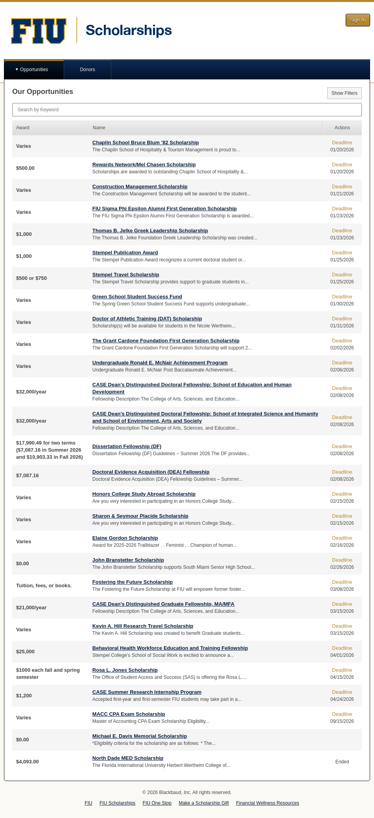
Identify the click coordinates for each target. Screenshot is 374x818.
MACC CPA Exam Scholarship (128, 714)
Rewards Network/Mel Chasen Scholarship (144, 164)
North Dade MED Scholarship (128, 758)
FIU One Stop (157, 803)
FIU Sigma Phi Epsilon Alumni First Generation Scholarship (164, 208)
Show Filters (344, 93)
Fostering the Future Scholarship (132, 582)
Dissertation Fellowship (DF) (127, 446)
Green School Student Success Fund (137, 297)
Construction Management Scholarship (140, 186)
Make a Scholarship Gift (203, 803)
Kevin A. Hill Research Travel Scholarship (142, 626)
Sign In (358, 20)
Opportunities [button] (34, 69)
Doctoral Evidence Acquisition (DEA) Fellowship (151, 472)
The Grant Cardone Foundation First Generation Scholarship (166, 341)
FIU (88, 803)
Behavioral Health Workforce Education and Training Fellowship (170, 648)
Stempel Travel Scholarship (125, 275)
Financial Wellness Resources (267, 803)
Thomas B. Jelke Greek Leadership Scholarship (150, 230)
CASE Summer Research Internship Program (146, 692)
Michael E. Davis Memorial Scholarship (139, 736)
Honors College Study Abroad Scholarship (143, 494)
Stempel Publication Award (125, 253)
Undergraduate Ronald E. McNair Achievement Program (160, 363)
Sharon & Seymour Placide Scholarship (140, 516)
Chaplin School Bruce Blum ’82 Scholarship (145, 142)
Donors (87, 69)
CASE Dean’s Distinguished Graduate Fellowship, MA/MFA (163, 604)
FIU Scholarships (117, 803)
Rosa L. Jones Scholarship (125, 670)
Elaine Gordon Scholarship (125, 538)
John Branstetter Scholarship (128, 560)
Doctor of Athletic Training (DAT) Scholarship (147, 319)
